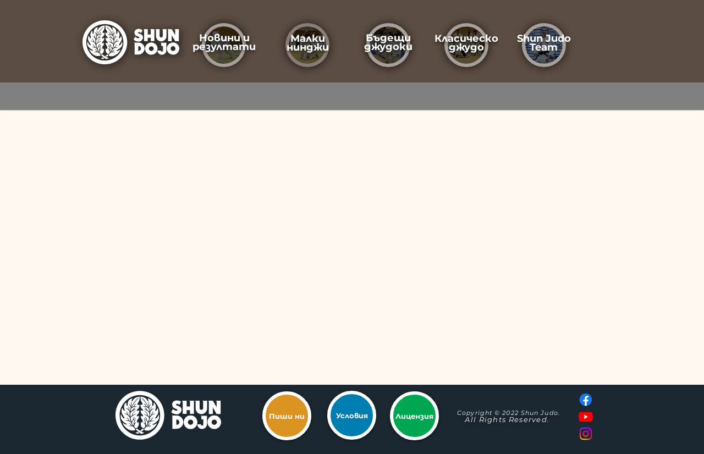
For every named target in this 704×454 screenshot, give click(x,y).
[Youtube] (586, 416)
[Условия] (351, 415)
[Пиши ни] (286, 415)
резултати (224, 47)
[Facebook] (586, 399)
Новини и (224, 38)
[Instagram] (586, 433)
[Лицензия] (414, 415)
